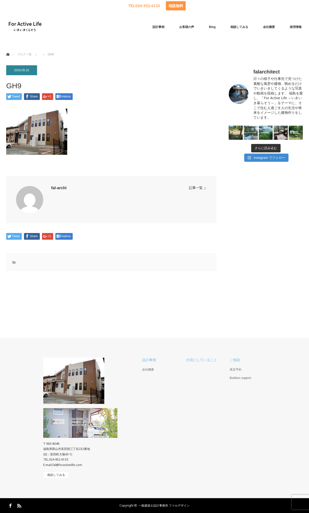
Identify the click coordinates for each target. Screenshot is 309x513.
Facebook (10, 505)
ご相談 (235, 360)
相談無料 (175, 5)
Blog (212, 27)
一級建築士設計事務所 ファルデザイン (164, 505)
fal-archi (58, 188)
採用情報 (296, 27)
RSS (18, 505)
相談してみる (239, 27)
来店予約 (236, 369)
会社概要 (269, 27)
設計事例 (158, 27)
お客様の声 (186, 27)
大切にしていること (201, 360)
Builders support (240, 378)
